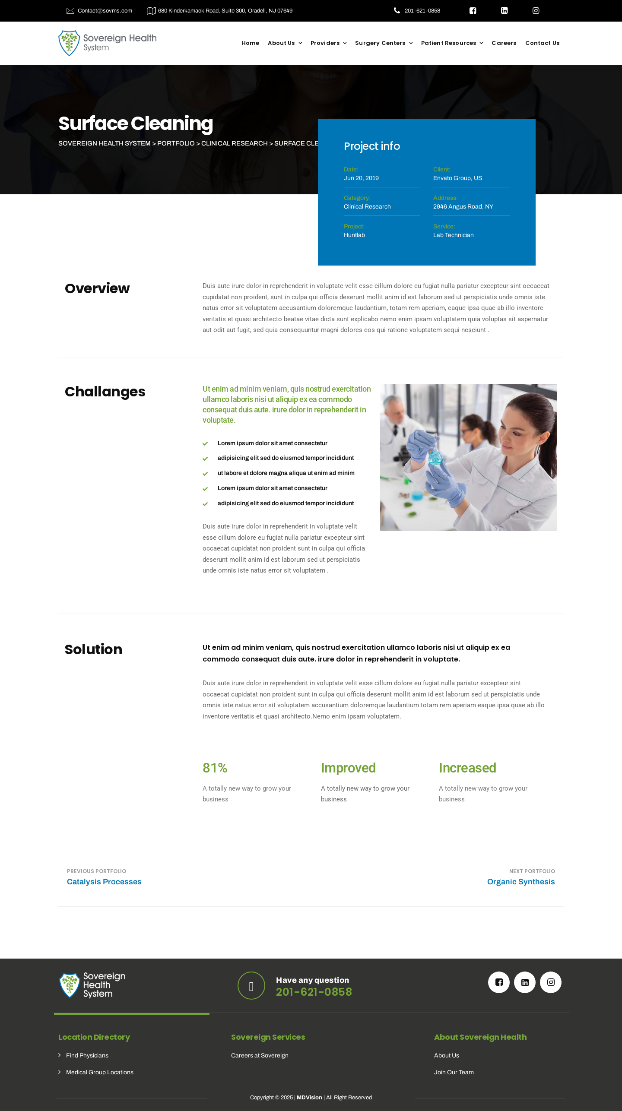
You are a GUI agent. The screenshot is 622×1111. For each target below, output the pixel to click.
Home (250, 43)
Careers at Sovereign (260, 1055)
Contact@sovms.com (105, 11)
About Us (281, 43)
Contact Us (542, 43)
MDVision (309, 1098)
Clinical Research (367, 206)
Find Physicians (87, 1055)
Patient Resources (448, 43)
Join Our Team (454, 1072)
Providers (325, 43)
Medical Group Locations (99, 1072)
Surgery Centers (380, 43)
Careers (504, 43)
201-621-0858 (422, 11)
